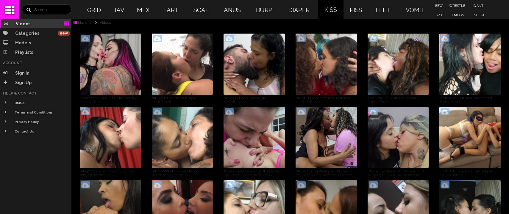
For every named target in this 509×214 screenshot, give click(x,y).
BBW (439, 6)
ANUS (232, 10)
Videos (102, 23)
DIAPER (299, 10)
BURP (264, 10)
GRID (94, 10)
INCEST (479, 15)
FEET (383, 10)
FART (171, 10)
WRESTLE (457, 6)
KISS (330, 9)
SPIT (439, 15)
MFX (143, 10)
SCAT (201, 10)
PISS (356, 10)
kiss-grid (83, 23)
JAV (118, 10)
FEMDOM (457, 15)
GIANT (478, 6)
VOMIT (415, 10)
